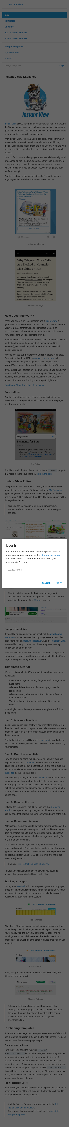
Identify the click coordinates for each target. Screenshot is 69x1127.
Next (59, 583)
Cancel (45, 583)
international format (50, 555)
